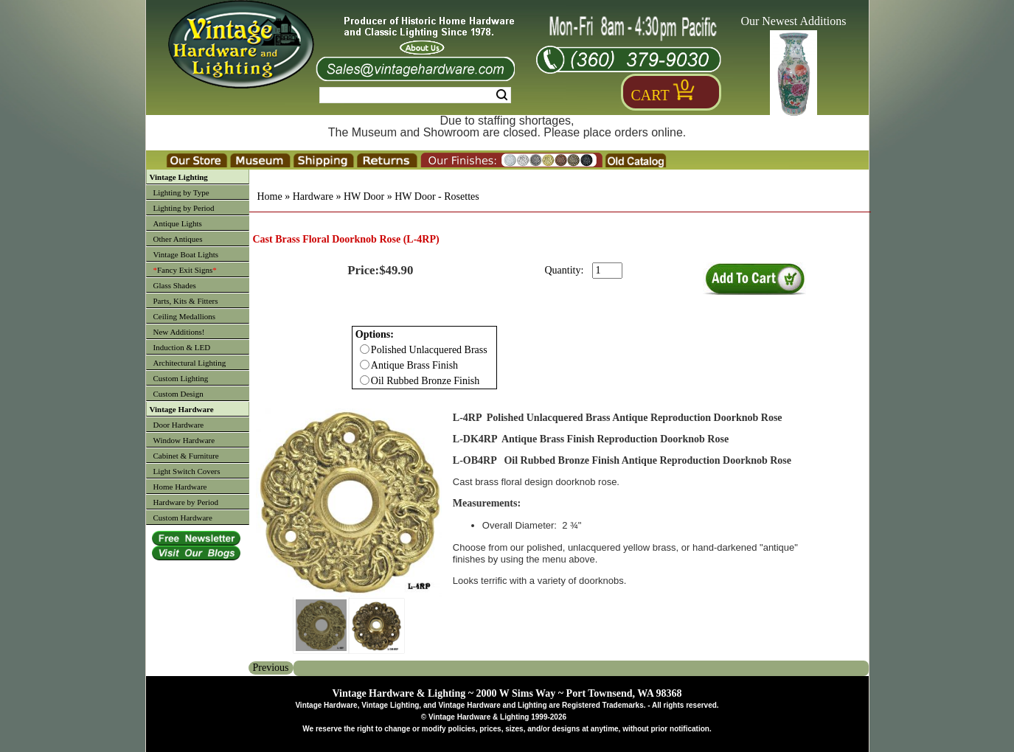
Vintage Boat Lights (186, 254)
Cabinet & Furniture (186, 455)
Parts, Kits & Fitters (185, 300)
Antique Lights (177, 223)
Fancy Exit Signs (185, 269)
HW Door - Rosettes (437, 196)
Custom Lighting (181, 378)
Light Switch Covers (186, 471)
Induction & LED (182, 347)
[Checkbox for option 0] (364, 349)
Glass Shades (174, 285)
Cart (650, 95)
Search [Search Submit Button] (502, 95)
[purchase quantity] (607, 270)
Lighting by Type (181, 192)
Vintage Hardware (182, 409)
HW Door (364, 196)
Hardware (313, 196)
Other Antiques (178, 238)
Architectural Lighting (189, 362)
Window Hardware (184, 440)
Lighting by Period (184, 207)
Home (269, 196)
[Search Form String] (415, 95)
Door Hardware (178, 424)
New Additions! (179, 331)
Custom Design (178, 393)
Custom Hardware (182, 517)
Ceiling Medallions (184, 316)
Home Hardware (180, 486)
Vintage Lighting (179, 177)
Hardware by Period (186, 502)
